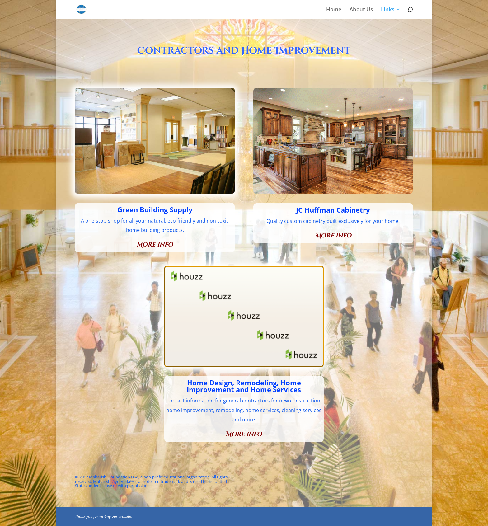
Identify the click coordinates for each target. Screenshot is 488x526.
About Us (361, 10)
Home (333, 10)
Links (387, 10)
